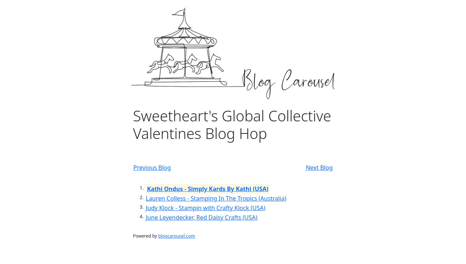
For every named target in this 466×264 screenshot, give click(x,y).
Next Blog (319, 168)
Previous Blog (152, 168)
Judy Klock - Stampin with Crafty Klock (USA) (205, 208)
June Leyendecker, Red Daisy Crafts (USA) (202, 217)
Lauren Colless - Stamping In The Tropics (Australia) (216, 198)
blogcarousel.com (176, 236)
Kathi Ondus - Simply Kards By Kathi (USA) (208, 189)
